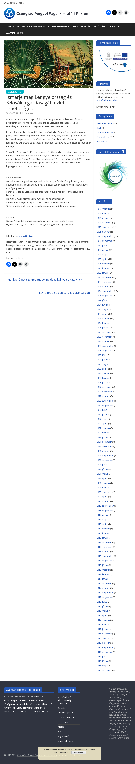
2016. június (102, 661)
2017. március (103, 620)
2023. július (101, 355)
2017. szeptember (105, 592)
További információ (60, 752)
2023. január (102, 382)
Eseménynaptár (82, 26)
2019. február (102, 533)
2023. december (104, 332)
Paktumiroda (27, 113)
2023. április (102, 368)
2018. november (104, 546)
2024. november (104, 282)
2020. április (102, 496)
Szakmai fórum (14, 32)
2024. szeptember (105, 291)
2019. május (102, 519)
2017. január (102, 629)
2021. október (103, 451)
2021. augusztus (104, 460)
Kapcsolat (116, 26)
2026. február (102, 213)
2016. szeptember (105, 647)
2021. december (104, 441)
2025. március (103, 263)
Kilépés (61, 726)
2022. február (102, 432)
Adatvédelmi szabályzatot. (108, 100)
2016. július (101, 656)
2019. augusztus (104, 510)
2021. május (102, 473)
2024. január (102, 327)
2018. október (103, 551)
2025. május (102, 254)
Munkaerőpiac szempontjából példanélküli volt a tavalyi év (43, 279)
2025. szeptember (105, 236)
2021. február (102, 487)
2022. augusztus (104, 405)
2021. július (101, 464)
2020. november (104, 492)
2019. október (103, 501)
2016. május (102, 665)
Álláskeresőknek (57, 26)
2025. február (102, 268)
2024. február (102, 323)
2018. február (102, 574)
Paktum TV (101, 141)
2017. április (102, 615)
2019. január (102, 537)
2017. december (104, 583)
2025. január (102, 272)
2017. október (103, 588)
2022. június (102, 414)
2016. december (104, 633)
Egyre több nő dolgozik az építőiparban (66, 292)
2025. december (104, 222)
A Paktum (11, 26)
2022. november (104, 391)
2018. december (104, 542)
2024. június (102, 304)
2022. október (103, 396)
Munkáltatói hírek (15, 92)
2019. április (102, 524)
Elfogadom (78, 752)
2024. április (102, 314)
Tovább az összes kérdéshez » (33, 711)
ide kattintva (25, 235)
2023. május (102, 364)
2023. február (102, 377)
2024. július (101, 300)
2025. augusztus (104, 240)
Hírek (98, 128)
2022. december (104, 387)
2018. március (103, 569)
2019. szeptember (105, 505)
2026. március (103, 208)
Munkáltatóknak (32, 26)
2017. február (102, 624)
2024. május (102, 309)
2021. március (103, 483)
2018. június (102, 565)
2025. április (102, 259)
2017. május (102, 610)
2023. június (102, 359)
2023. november (104, 336)
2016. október (103, 642)
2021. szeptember (105, 455)
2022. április (102, 423)
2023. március (103, 373)
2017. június (102, 606)
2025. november (104, 227)
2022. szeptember (105, 400)
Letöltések (100, 26)
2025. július (101, 245)
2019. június (102, 515)
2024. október (103, 286)
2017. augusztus (104, 597)
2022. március (103, 428)
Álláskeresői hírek (104, 123)
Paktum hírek (102, 137)
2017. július (101, 601)
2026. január (102, 218)
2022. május (102, 419)
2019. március (103, 528)
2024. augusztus (104, 295)
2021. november (104, 446)
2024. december (104, 277)
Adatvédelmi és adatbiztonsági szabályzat (65, 700)
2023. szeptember (105, 345)
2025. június (102, 250)
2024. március (103, 318)
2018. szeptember (105, 556)
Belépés (61, 708)
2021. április (102, 478)
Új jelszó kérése (65, 741)
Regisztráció (63, 736)
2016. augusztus (104, 652)
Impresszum (63, 722)
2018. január (102, 578)
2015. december (104, 670)
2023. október (103, 341)
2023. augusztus (104, 350)
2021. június (102, 469)
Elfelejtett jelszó (65, 712)
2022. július (101, 409)
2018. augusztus (104, 560)
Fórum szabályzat (66, 717)
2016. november (104, 638)
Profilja (61, 731)
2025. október (103, 231)
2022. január (102, 437)
